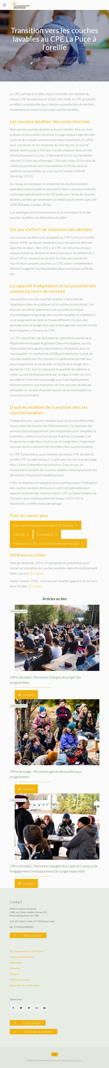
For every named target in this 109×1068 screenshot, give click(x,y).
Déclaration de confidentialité (25, 985)
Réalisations (16, 962)
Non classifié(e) (69, 57)
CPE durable (42, 63)
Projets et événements (21, 956)
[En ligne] (36, 573)
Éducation (60, 63)
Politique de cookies (20, 979)
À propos (14, 974)
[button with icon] (13, 1007)
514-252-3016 (17, 921)
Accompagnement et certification (27, 951)
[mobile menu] (4, 5)
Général (73, 63)
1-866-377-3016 (34, 921)
